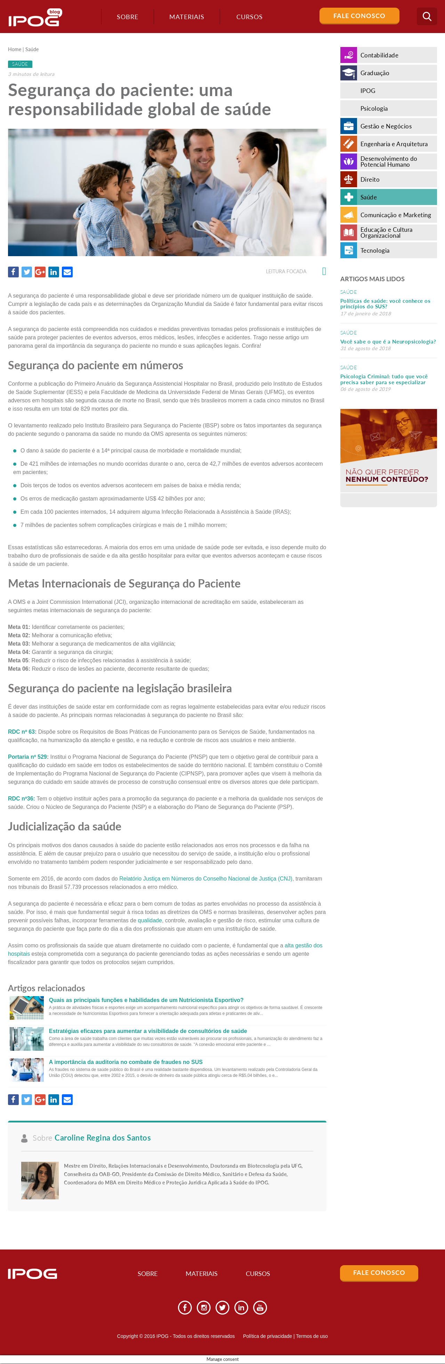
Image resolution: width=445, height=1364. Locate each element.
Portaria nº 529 (27, 757)
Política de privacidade (267, 1337)
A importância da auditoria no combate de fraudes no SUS (126, 1062)
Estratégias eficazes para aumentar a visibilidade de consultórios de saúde (148, 1031)
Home (14, 49)
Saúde (32, 49)
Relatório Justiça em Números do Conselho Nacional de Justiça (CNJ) (205, 879)
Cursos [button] (248, 17)
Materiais (185, 17)
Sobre (126, 17)
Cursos (261, 1274)
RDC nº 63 (21, 732)
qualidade (150, 920)
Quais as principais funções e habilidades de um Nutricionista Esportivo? (146, 1000)
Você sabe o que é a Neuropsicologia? (388, 341)
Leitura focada (296, 272)
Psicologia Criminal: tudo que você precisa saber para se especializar (384, 379)
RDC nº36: (21, 799)
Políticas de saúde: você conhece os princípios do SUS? (385, 304)
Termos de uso (312, 1337)
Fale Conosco (359, 15)
